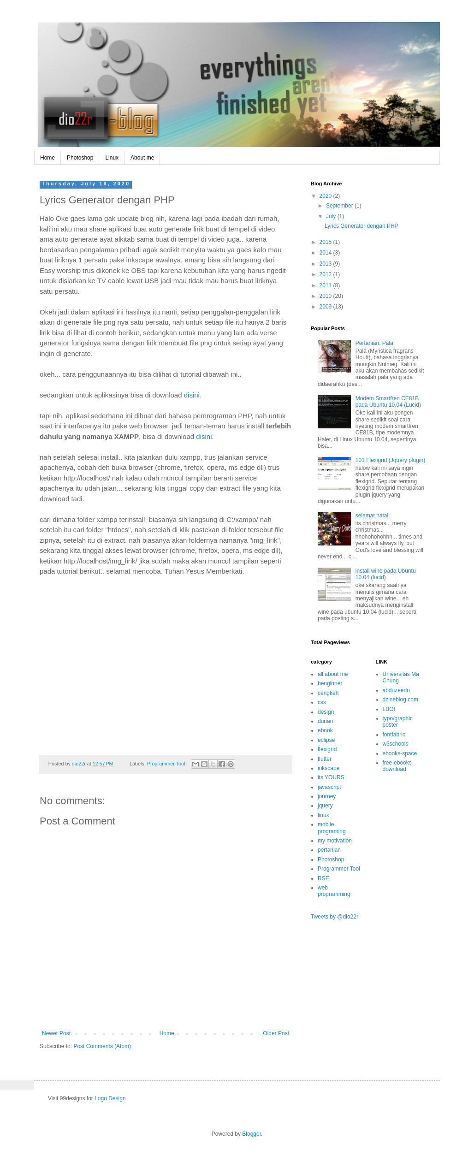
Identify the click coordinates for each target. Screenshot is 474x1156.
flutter (325, 759)
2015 (326, 242)
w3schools (396, 744)
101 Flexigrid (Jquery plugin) (390, 460)
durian (325, 721)
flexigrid (327, 749)
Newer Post (56, 1033)
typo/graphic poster (398, 721)
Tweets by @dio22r (334, 916)
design (326, 712)
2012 (326, 274)
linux (323, 815)
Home (47, 157)
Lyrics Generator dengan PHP (361, 226)
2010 (326, 296)
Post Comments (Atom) (102, 1046)
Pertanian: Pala (374, 343)
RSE (323, 878)
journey (327, 796)
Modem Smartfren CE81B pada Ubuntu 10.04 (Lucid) (388, 401)
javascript (329, 787)
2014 (326, 252)
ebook (325, 730)
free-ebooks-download (398, 765)
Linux (111, 157)
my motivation (335, 840)
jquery (325, 805)
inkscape (328, 768)
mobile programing (332, 827)
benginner (330, 683)
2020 (326, 196)
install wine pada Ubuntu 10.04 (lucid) (386, 574)
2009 (326, 306)
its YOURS (331, 777)
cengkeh (328, 693)
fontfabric (394, 734)
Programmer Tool (166, 763)
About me (142, 157)
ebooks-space (400, 753)
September (340, 205)
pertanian (329, 850)
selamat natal (372, 515)
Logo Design (110, 1098)
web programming (334, 890)
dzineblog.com (400, 699)
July (332, 216)
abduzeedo (396, 690)
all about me (333, 674)
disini (192, 395)
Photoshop (80, 157)
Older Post (276, 1033)
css (322, 702)
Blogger (251, 1134)
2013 (326, 264)
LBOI (389, 709)
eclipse (326, 740)
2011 (326, 285)
